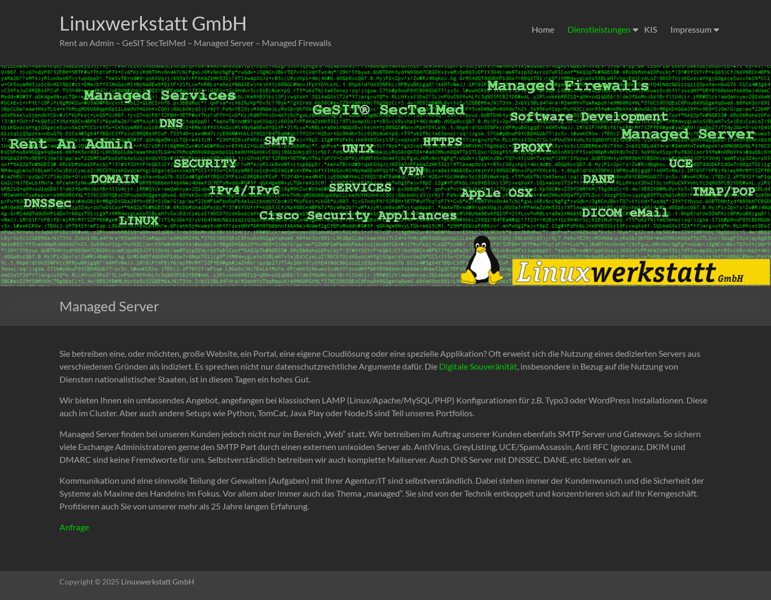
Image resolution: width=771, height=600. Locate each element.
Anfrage (74, 527)
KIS (650, 29)
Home (543, 29)
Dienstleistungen (599, 29)
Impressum (691, 29)
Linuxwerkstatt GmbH (153, 23)
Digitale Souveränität (478, 366)
